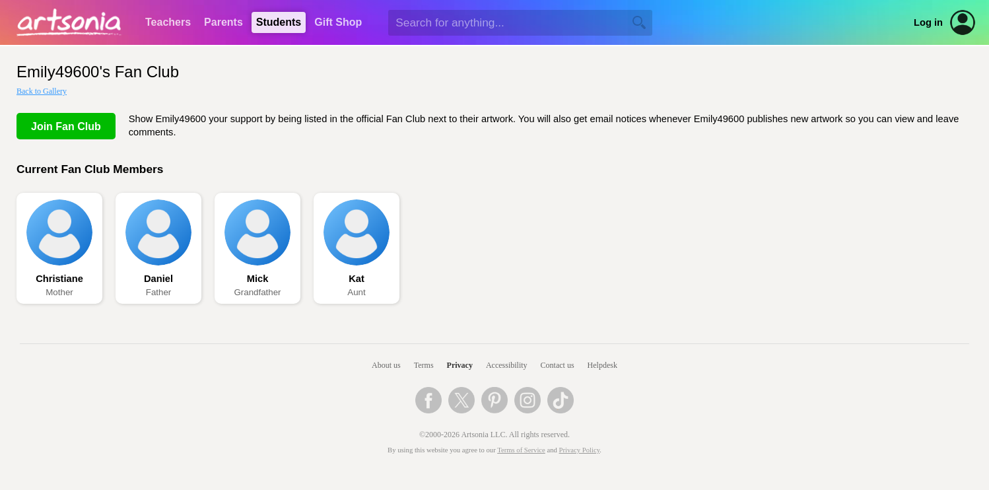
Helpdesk (602, 365)
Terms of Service (521, 450)
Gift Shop (338, 22)
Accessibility (507, 365)
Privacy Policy (579, 450)
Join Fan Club (66, 126)
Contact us (557, 365)
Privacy (460, 365)
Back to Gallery (42, 91)
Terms (424, 365)
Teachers (168, 22)
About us (386, 365)
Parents (223, 22)
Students (278, 22)
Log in (928, 22)
